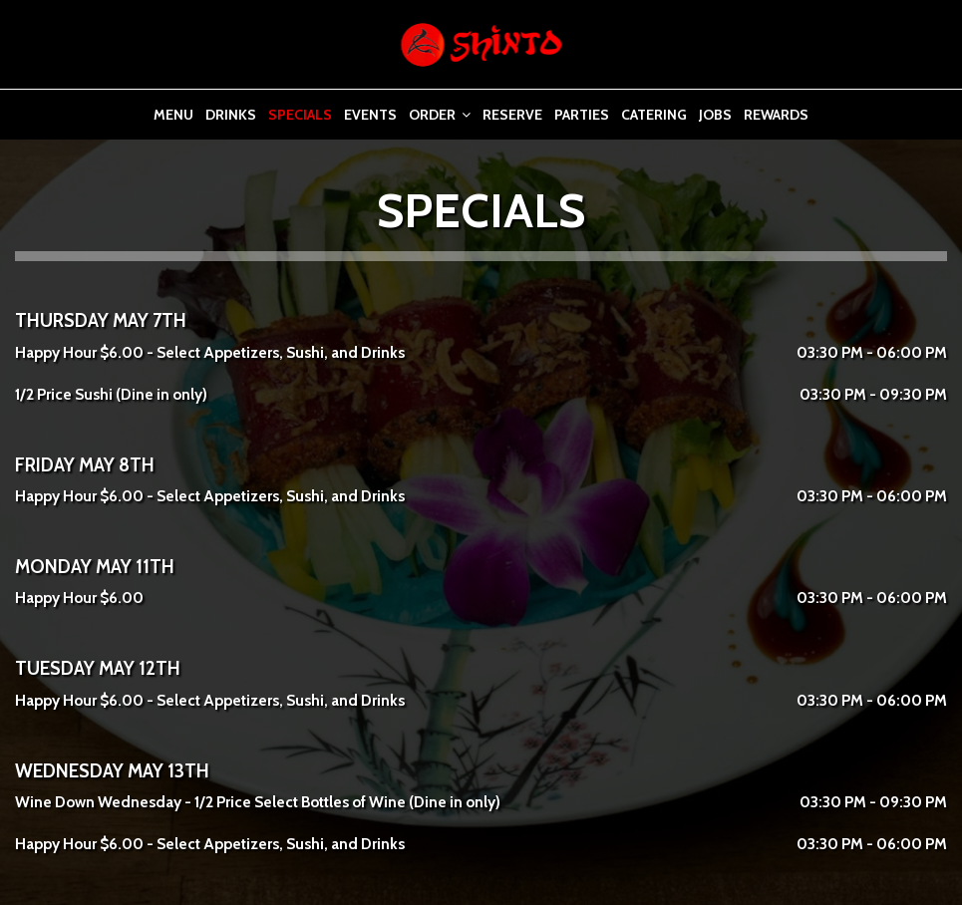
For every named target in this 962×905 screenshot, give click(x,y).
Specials (300, 115)
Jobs (715, 115)
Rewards (776, 115)
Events (370, 115)
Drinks (230, 115)
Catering (654, 115)
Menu (173, 115)
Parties (581, 115)
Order (440, 115)
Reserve (512, 115)
